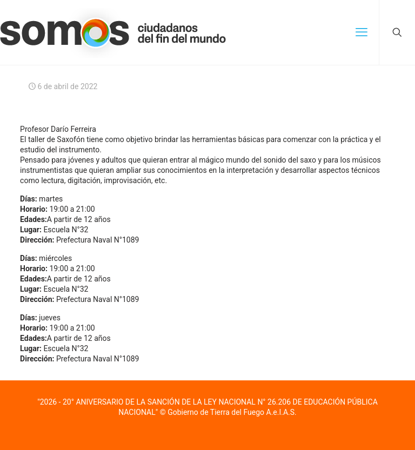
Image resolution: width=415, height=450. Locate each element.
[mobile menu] (361, 32)
